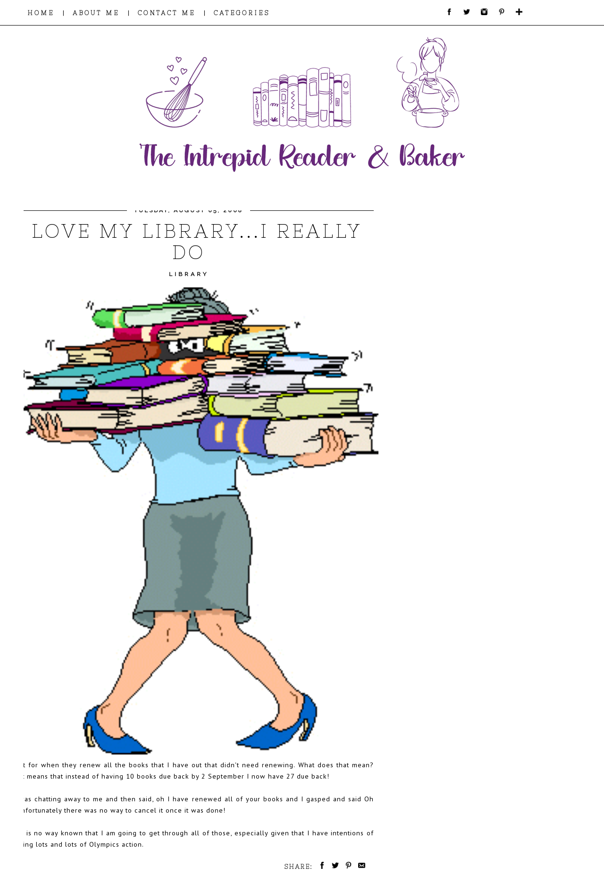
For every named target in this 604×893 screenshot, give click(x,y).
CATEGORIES (242, 13)
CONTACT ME (166, 13)
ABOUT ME (96, 13)
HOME (40, 13)
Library (189, 274)
